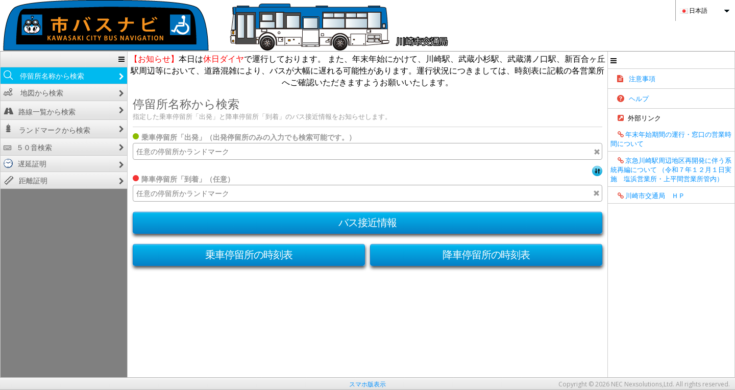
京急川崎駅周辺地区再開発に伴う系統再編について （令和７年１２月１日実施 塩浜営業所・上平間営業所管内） (670, 169)
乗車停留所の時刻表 (249, 254)
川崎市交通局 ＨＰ (647, 195)
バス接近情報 (367, 222)
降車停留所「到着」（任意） (187, 179)
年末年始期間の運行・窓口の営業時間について (670, 139)
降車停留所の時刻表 (486, 254)
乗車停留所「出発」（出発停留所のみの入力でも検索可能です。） (248, 137)
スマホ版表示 (367, 384)
